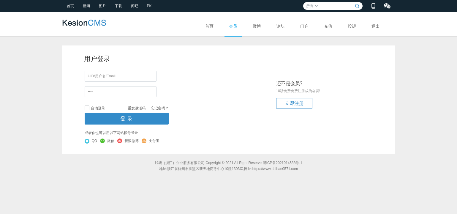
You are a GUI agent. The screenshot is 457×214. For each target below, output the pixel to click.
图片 (102, 6)
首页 (70, 6)
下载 (118, 6)
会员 (233, 26)
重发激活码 (137, 108)
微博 (257, 26)
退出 (375, 26)
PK (149, 6)
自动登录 (95, 108)
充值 (328, 26)
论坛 (280, 26)
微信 (107, 141)
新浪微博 (128, 141)
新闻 (86, 6)
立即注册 (294, 103)
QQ (91, 141)
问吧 (134, 6)
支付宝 (150, 141)
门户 (304, 26)
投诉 (352, 26)
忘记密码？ (160, 108)
